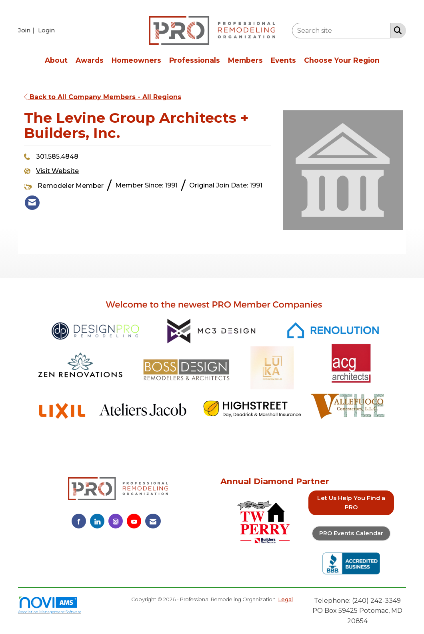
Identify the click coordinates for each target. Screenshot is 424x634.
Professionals (194, 60)
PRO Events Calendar (351, 533)
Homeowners (136, 60)
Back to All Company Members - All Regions (102, 97)
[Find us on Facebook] (79, 521)
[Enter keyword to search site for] (341, 30)
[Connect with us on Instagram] (115, 521)
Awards (90, 60)
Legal (285, 599)
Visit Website (57, 171)
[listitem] (27, 30)
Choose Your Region (342, 60)
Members (245, 60)
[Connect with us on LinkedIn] (97, 521)
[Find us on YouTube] (134, 521)
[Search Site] (396, 30)
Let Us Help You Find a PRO (351, 502)
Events (283, 60)
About (56, 60)
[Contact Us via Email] (153, 521)
